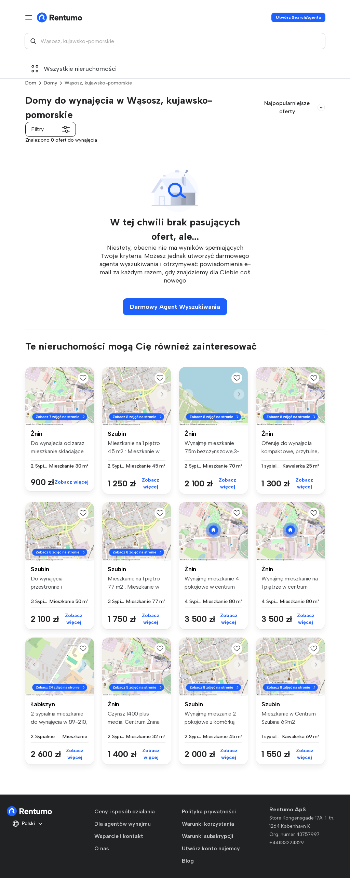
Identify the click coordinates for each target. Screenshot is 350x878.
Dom (30, 83)
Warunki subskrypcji (207, 836)
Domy (50, 83)
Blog (188, 860)
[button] (85, 394)
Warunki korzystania (208, 824)
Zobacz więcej (72, 482)
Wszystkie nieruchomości (74, 69)
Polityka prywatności (209, 811)
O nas (101, 848)
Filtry (50, 129)
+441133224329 (286, 843)
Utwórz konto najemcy (211, 848)
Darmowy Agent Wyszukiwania (175, 307)
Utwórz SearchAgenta (298, 17)
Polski (27, 823)
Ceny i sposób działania (124, 811)
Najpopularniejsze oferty (294, 107)
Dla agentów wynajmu (122, 824)
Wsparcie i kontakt (118, 836)
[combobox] (175, 41)
